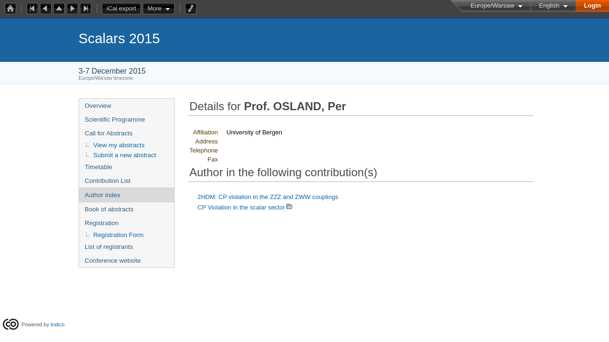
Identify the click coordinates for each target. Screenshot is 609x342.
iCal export (124, 8)
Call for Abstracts (109, 133)
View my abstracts (119, 145)
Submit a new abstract (124, 155)
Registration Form (118, 234)
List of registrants (109, 246)
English (549, 5)
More (154, 8)
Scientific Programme (115, 119)
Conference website (113, 260)
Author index (102, 195)
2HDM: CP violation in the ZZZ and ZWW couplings (267, 196)
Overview (98, 105)
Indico (57, 324)
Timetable (98, 167)
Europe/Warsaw (492, 5)
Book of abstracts (109, 209)
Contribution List (107, 180)
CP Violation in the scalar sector (241, 207)
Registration (101, 223)
